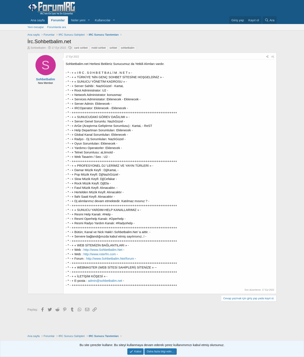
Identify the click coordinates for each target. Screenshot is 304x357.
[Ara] (270, 20)
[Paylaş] (267, 56)
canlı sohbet (81, 47)
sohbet (113, 47)
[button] (89, 20)
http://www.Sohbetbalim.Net (102, 249)
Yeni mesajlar (35, 27)
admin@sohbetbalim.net (105, 280)
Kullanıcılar (102, 20)
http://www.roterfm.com (99, 254)
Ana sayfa (38, 20)
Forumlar (58, 20)
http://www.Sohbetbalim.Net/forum (110, 258)
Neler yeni (78, 20)
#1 (272, 56)
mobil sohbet (98, 47)
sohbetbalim (127, 47)
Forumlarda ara (56, 27)
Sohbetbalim (38, 47)
